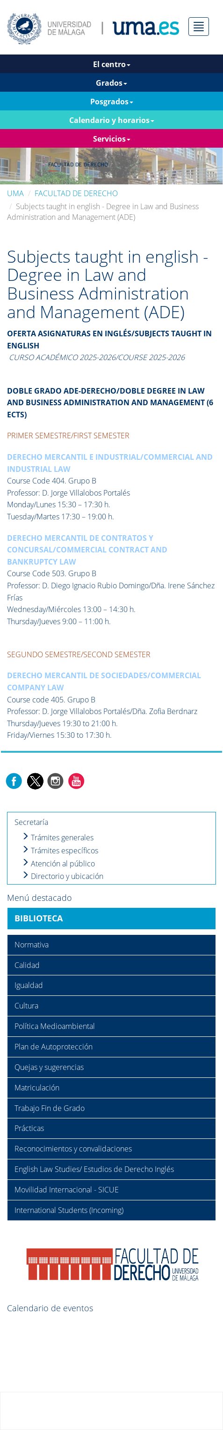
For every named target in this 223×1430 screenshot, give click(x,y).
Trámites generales (58, 837)
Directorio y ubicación (62, 876)
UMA (15, 193)
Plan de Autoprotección (53, 1047)
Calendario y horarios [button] (111, 120)
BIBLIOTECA (38, 918)
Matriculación (36, 1088)
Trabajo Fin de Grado (49, 1108)
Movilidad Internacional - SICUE (66, 1190)
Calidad (27, 965)
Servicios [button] (111, 139)
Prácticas (29, 1128)
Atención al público (58, 863)
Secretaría (31, 822)
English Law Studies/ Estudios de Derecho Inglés (94, 1169)
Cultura (26, 1006)
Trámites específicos (60, 850)
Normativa (31, 945)
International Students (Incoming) (68, 1210)
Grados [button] (111, 83)
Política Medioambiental (54, 1026)
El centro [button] (111, 64)
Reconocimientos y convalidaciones (73, 1149)
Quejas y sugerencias (49, 1067)
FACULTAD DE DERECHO (76, 193)
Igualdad (28, 985)
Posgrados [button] (111, 101)
